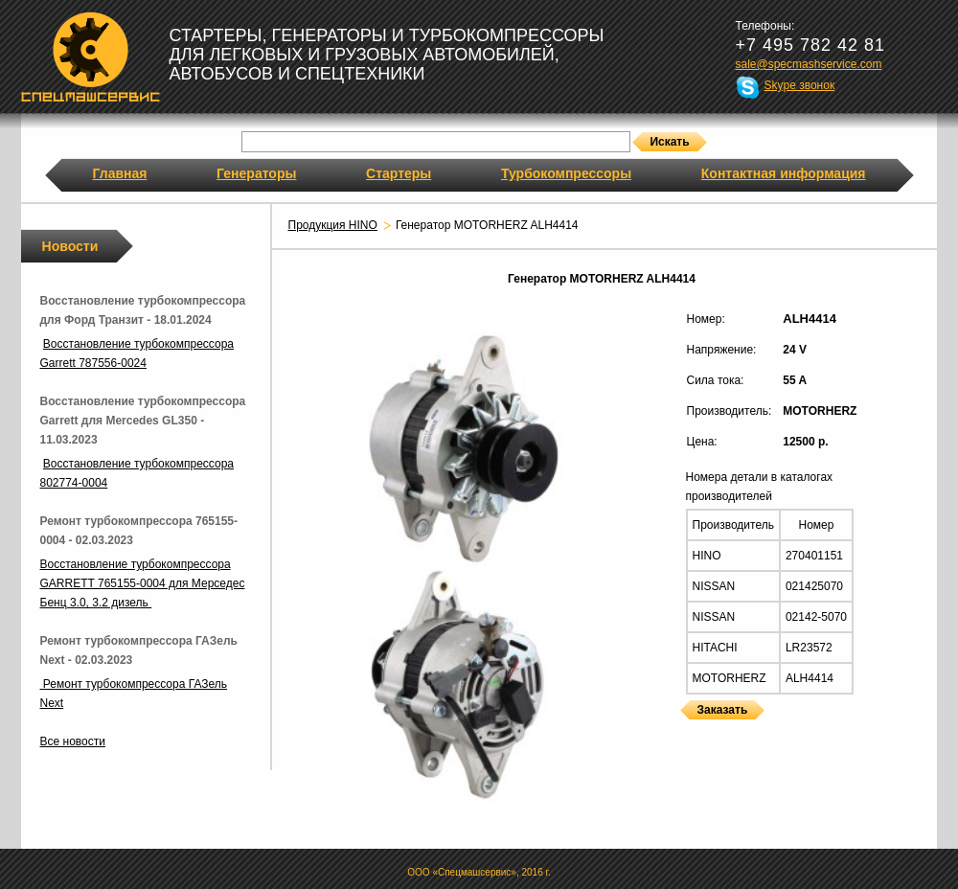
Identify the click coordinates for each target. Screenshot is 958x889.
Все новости (72, 741)
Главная (120, 173)
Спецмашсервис (90, 56)
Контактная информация (783, 173)
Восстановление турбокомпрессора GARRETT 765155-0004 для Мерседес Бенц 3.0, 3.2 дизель (142, 583)
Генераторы (256, 173)
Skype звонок (799, 85)
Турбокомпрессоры (566, 173)
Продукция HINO (332, 225)
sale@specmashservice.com (809, 64)
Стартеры (398, 173)
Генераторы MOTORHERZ (686, 731)
